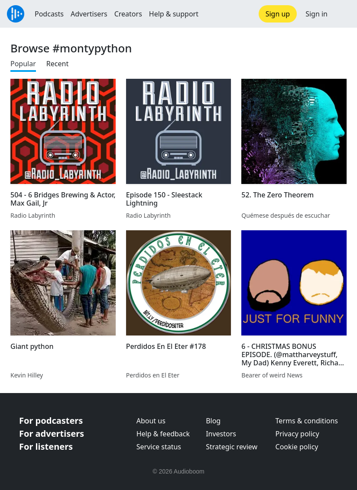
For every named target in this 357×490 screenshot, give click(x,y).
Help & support (173, 14)
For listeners (46, 446)
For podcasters (51, 420)
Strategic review (231, 446)
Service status (158, 446)
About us (151, 421)
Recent (57, 63)
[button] (342, 14)
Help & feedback (163, 433)
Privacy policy (297, 433)
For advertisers (51, 433)
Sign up (278, 14)
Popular (23, 63)
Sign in (316, 14)
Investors (221, 433)
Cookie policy (297, 446)
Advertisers (89, 14)
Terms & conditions (307, 421)
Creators (128, 14)
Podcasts (49, 14)
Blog (213, 421)
